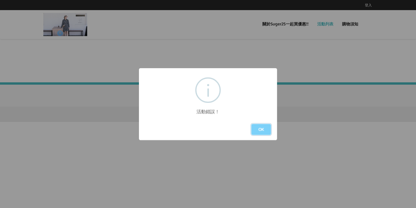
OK (261, 129)
